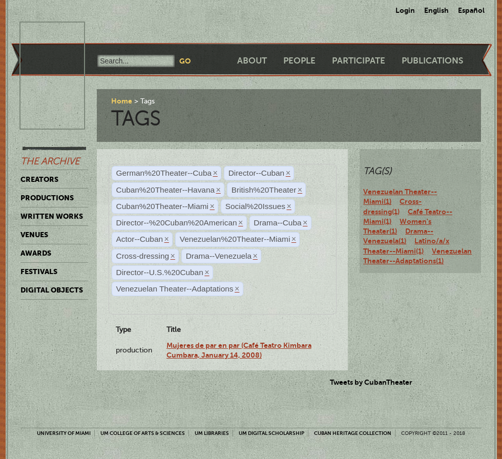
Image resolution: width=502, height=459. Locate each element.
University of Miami (64, 433)
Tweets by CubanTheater (371, 382)
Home (121, 101)
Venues (34, 235)
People (299, 61)
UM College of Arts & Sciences (142, 433)
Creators (39, 179)
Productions (47, 198)
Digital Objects (51, 290)
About (252, 61)
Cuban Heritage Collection (352, 433)
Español (471, 10)
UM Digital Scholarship (271, 433)
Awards (35, 253)
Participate (358, 61)
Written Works (51, 216)
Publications (432, 61)
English (436, 10)
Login (405, 10)
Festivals (38, 271)
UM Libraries (212, 433)
